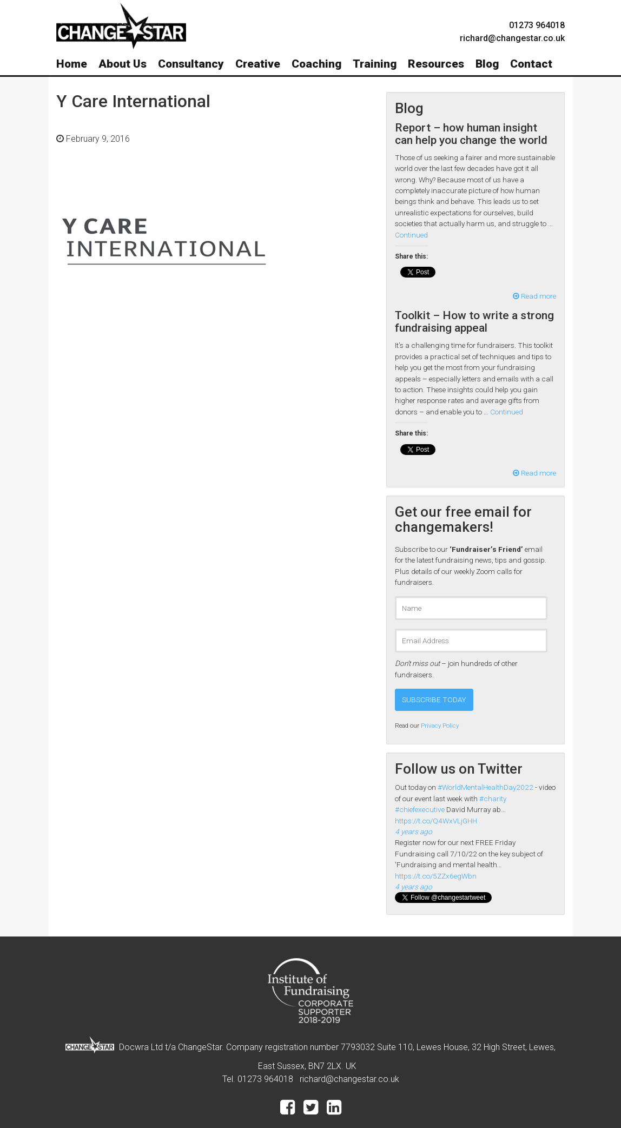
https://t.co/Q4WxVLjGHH (436, 820)
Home (71, 63)
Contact (531, 63)
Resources (436, 63)
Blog (487, 63)
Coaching (316, 63)
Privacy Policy (440, 725)
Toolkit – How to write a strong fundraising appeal (474, 321)
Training (375, 63)
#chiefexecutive (420, 809)
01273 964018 (537, 25)
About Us (122, 63)
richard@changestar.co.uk (349, 1079)
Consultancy (191, 63)
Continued (411, 234)
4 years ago (413, 831)
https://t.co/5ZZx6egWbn (436, 876)
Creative (257, 63)
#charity (492, 798)
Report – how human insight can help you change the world (471, 134)
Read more (534, 296)
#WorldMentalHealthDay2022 (485, 787)
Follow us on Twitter (459, 769)
